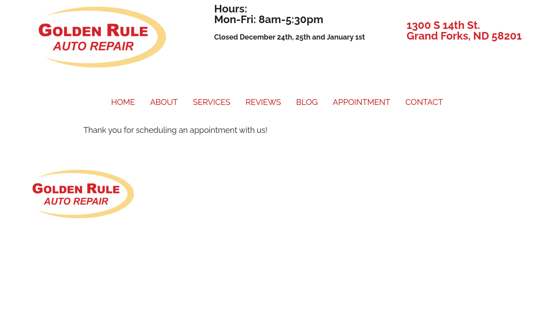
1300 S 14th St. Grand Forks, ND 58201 (464, 30)
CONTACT (424, 102)
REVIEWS (263, 102)
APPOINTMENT (361, 102)
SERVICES (211, 102)
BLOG (306, 102)
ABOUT (164, 102)
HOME (123, 102)
